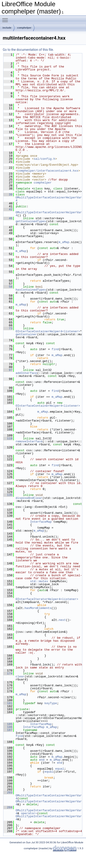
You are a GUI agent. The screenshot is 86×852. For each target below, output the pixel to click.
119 (7, 438)
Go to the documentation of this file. (28, 49)
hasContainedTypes (31, 290)
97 (7, 370)
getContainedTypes (31, 221)
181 (7, 703)
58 (7, 287)
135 (7, 495)
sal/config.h (44, 159)
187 (7, 730)
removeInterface (29, 441)
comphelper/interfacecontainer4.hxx (47, 171)
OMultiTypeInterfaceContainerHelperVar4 (49, 199)
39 (7, 194)
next (62, 620)
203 (7, 792)
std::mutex (39, 581)
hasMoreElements (38, 608)
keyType (50, 703)
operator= (29, 813)
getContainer (26, 334)
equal (59, 769)
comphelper (24, 27)
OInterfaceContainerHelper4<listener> (48, 331)
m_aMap (63, 242)
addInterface (26, 373)
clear (20, 676)
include (7, 27)
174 (7, 673)
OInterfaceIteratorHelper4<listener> (47, 599)
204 (7, 807)
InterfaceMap (41, 522)
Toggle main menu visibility (6, 18)
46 (7, 218)
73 (7, 328)
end (41, 760)
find (55, 349)
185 (7, 724)
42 (7, 209)
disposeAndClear (29, 498)
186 (7, 727)
